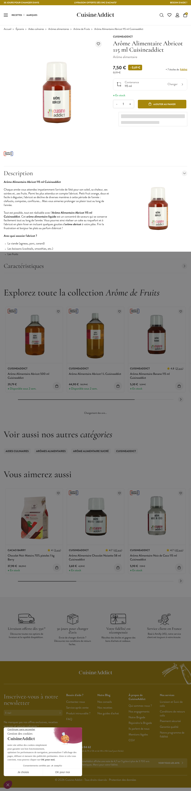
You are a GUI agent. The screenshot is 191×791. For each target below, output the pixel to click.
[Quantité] (123, 104)
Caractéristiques (95, 266)
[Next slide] (181, 400)
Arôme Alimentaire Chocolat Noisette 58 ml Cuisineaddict (95, 558)
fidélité (183, 70)
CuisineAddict (126, 452)
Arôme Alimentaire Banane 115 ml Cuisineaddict (150, 376)
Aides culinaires (36, 29)
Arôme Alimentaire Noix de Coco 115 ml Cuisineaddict (153, 558)
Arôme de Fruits (81, 29)
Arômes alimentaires (58, 29)
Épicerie (20, 29)
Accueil (7, 29)
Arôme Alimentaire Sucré (91, 452)
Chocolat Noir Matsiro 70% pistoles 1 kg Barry (31, 558)
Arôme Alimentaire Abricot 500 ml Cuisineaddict (28, 376)
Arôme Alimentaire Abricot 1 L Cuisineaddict (95, 374)
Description (95, 173)
